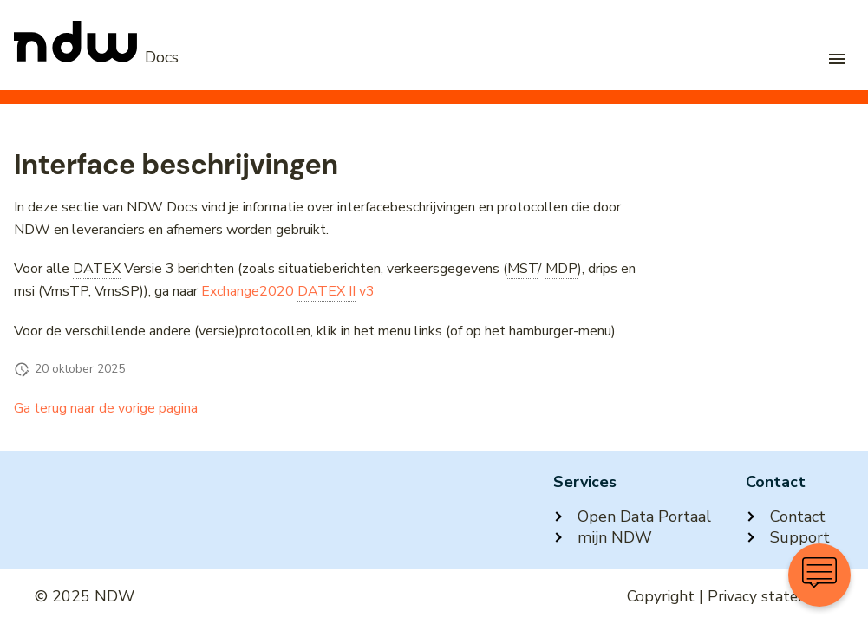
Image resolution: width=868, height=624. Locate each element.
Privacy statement (770, 596)
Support (788, 537)
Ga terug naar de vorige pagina (106, 408)
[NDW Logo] (96, 57)
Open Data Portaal (632, 516)
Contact (786, 516)
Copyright (661, 596)
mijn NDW (602, 537)
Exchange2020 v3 (288, 292)
